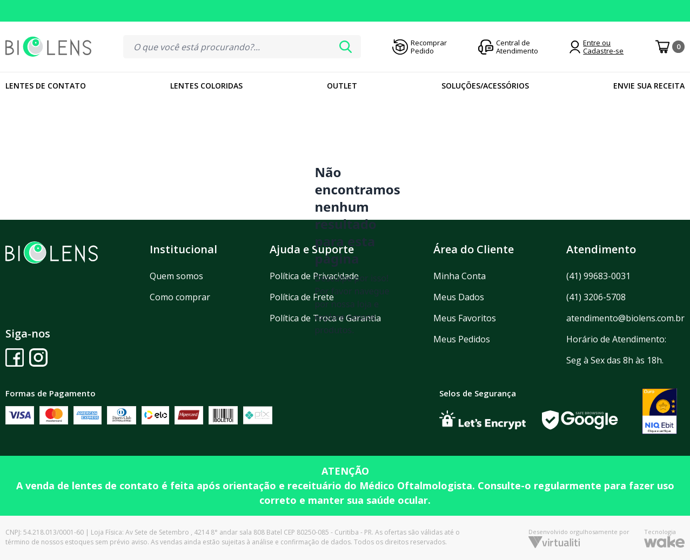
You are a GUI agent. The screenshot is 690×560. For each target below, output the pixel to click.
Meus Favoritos (464, 318)
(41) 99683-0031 (598, 276)
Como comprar (180, 297)
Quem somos (176, 276)
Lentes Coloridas (206, 85)
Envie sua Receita (649, 85)
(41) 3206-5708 (596, 297)
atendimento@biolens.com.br (625, 318)
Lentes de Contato (45, 85)
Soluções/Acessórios (485, 85)
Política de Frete (302, 297)
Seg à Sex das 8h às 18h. (615, 360)
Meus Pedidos (461, 339)
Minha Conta (459, 276)
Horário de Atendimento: (616, 339)
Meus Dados (458, 297)
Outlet (342, 85)
